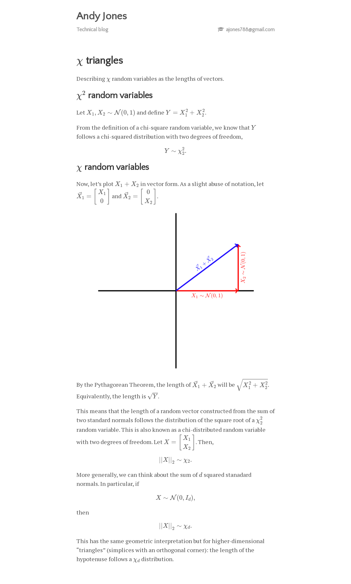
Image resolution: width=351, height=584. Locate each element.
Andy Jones (101, 16)
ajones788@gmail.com (250, 29)
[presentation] (79, 63)
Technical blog (92, 29)
